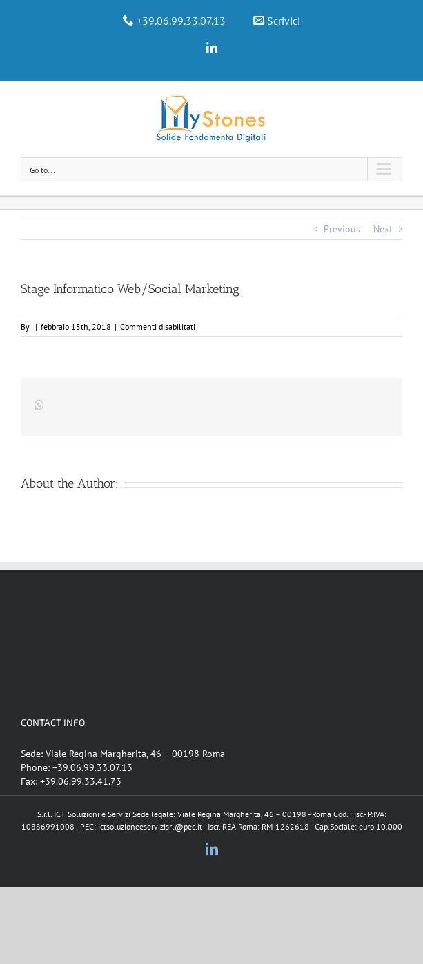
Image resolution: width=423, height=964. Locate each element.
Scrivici (283, 21)
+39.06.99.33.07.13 (181, 21)
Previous (342, 229)
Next (383, 229)
